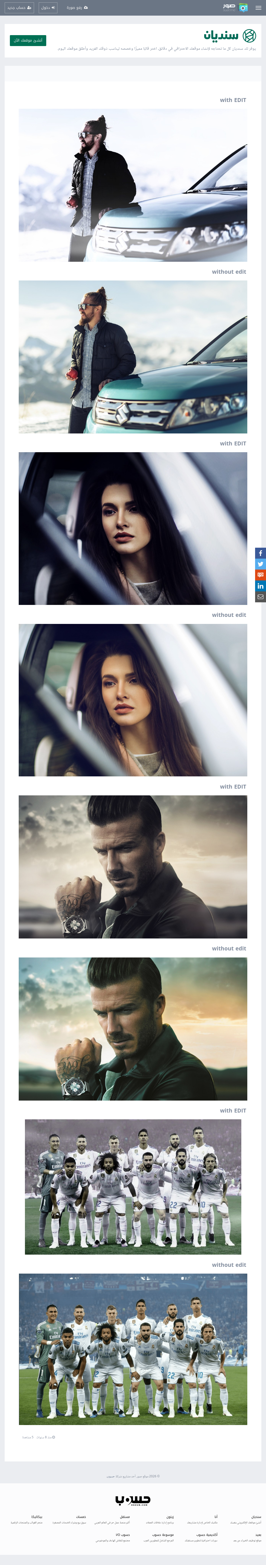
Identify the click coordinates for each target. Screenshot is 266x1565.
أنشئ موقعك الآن (28, 40)
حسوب (111, 1476)
